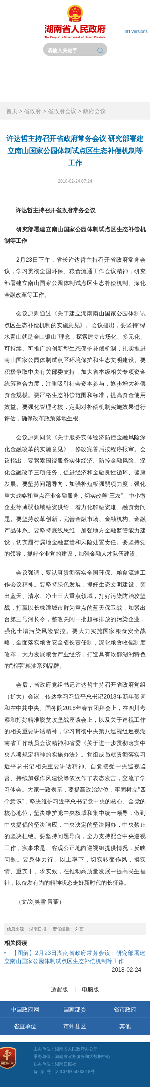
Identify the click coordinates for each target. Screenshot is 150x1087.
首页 (19, 72)
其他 (125, 1026)
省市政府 (125, 1009)
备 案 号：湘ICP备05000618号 (64, 1071)
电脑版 (90, 989)
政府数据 (94, 92)
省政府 (56, 72)
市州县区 (74, 1026)
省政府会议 (62, 111)
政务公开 (131, 72)
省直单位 (25, 1026)
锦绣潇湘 (131, 92)
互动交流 (56, 92)
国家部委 (74, 1009)
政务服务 (19, 92)
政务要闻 (94, 72)
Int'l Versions (136, 31)
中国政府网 (25, 1009)
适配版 (59, 989)
